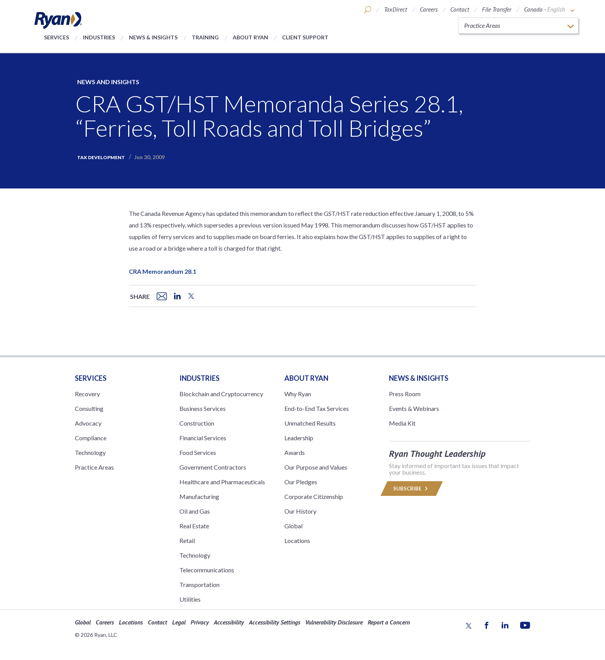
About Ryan (250, 37)
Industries (99, 37)
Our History (300, 511)
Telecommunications (206, 569)
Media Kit (402, 423)
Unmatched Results (310, 423)
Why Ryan (297, 393)
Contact (459, 9)
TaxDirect (395, 9)
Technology (90, 452)
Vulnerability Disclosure (334, 622)
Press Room (405, 393)
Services (56, 37)
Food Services (197, 452)
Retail (187, 540)
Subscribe (411, 488)
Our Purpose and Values (315, 467)
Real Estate (194, 525)
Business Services (202, 408)
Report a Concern (389, 622)
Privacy (200, 622)
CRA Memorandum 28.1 (162, 271)
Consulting (89, 408)
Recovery (87, 393)
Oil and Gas (194, 511)
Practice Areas (94, 467)
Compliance (90, 437)
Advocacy (88, 423)
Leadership (298, 437)
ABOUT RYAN (306, 378)
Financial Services (202, 437)
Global (293, 525)
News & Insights (153, 37)
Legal (179, 622)
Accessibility (229, 622)
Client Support (305, 37)
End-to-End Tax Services (316, 408)
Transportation (199, 584)
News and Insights (108, 81)
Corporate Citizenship (313, 496)
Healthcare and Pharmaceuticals (222, 481)
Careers (429, 9)
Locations (297, 540)
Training (205, 37)
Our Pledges (300, 481)
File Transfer (496, 9)
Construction (196, 423)
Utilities (190, 599)
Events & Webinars (414, 408)
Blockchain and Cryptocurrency (221, 393)
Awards (294, 452)
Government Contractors (212, 467)
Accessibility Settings (274, 622)
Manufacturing (199, 496)
